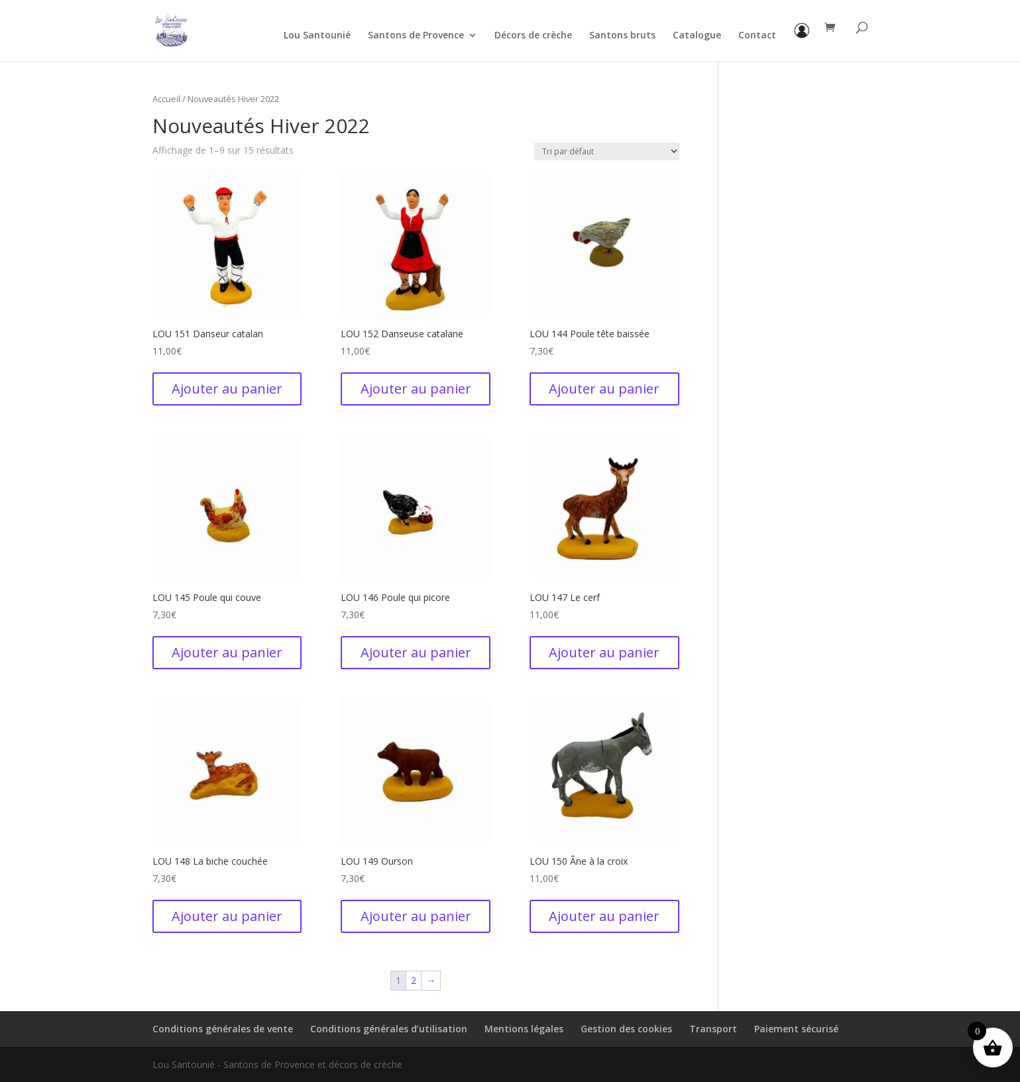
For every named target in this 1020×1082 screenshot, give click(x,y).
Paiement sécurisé (796, 1028)
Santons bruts (622, 35)
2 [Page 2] (413, 980)
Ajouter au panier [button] (227, 389)
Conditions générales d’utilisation (388, 1028)
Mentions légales (523, 1028)
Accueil (166, 99)
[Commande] (606, 151)
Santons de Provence (416, 35)
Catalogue (697, 35)
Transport (713, 1028)
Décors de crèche (533, 35)
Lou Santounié (317, 35)
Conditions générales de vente (222, 1028)
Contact (757, 35)
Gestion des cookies (626, 1028)
